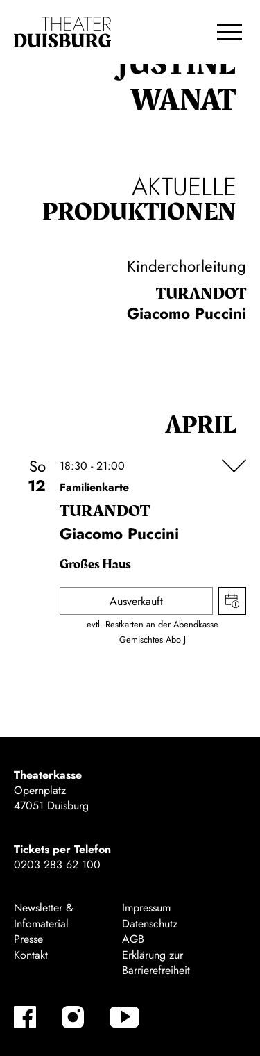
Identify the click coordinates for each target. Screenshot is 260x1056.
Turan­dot (201, 293)
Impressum (146, 908)
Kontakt (31, 955)
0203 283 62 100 (57, 865)
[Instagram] (73, 1017)
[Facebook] (25, 1017)
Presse (28, 939)
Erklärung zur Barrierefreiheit (156, 962)
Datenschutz (149, 924)
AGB (133, 939)
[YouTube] (124, 1017)
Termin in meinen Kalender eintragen (232, 601)
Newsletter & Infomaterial (43, 915)
